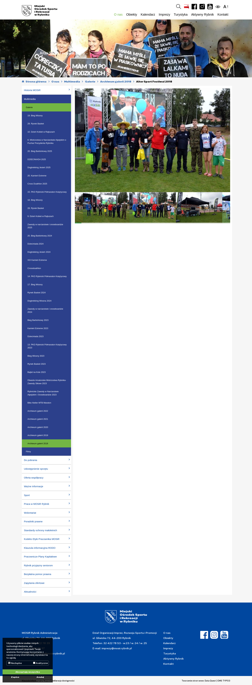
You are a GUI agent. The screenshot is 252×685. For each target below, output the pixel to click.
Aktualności (30, 591)
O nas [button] (118, 14)
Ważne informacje (33, 486)
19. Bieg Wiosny (35, 115)
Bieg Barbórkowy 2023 (38, 320)
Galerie (29, 107)
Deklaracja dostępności (63, 680)
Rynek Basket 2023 (36, 364)
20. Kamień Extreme (36, 175)
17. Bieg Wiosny (35, 284)
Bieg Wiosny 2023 (35, 356)
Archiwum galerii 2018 (37, 443)
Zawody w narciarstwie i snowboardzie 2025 (45, 226)
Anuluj (40, 677)
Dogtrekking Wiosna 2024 (39, 301)
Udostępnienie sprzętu (36, 468)
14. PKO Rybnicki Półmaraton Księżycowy (47, 276)
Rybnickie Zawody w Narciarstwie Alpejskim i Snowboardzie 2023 (43, 393)
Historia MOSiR (32, 90)
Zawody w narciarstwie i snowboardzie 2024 (45, 310)
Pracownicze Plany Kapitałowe (40, 556)
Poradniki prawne (33, 521)
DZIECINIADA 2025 (36, 159)
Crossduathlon (34, 268)
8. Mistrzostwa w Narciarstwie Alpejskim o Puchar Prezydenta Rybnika (46, 141)
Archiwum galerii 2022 (37, 411)
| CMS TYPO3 (223, 680)
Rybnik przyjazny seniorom (38, 565)
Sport (27, 495)
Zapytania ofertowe (34, 583)
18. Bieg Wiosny (35, 200)
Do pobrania (30, 460)
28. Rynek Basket (35, 208)
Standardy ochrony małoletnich (40, 530)
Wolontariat (30, 512)
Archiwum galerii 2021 (37, 419)
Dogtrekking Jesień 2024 (38, 252)
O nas (166, 632)
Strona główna (36, 81)
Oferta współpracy (33, 477)
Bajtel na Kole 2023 (36, 372)
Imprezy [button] (164, 14)
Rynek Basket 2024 (36, 292)
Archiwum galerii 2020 (37, 427)
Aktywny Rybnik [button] (202, 14)
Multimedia (30, 99)
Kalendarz (148, 14)
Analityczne (40, 663)
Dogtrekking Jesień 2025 (38, 167)
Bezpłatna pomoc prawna (37, 574)
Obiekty (168, 637)
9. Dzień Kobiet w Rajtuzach (40, 216)
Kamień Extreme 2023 (37, 328)
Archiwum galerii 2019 (37, 435)
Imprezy (168, 648)
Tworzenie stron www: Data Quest (199, 680)
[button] (226, 6)
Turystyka (169, 653)
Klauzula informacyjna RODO (39, 547)
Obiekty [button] (131, 14)
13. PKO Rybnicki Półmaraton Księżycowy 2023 (47, 346)
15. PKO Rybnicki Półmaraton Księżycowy (47, 192)
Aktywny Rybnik (173, 658)
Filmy (28, 451)
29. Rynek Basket (35, 123)
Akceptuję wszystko (27, 672)
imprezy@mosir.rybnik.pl (116, 648)
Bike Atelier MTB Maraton (39, 403)
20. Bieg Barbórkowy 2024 (39, 236)
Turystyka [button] (181, 14)
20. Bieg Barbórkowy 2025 (39, 151)
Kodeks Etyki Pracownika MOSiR (41, 539)
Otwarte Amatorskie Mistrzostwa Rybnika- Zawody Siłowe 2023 (46, 382)
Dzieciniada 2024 (35, 244)
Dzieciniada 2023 (35, 336)
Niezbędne (15, 663)
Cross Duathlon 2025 (37, 183)
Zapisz (15, 677)
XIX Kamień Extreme (37, 260)
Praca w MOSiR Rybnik (36, 504)
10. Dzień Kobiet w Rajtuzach (41, 132)
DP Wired (48, 681)
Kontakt (222, 14)
